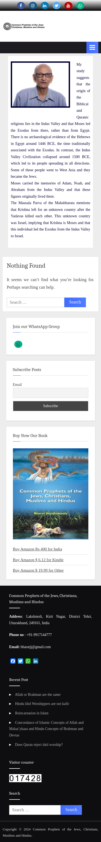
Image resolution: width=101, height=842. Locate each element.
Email (17, 385)
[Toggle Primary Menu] (92, 47)
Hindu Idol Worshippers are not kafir (42, 704)
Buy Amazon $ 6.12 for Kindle (38, 559)
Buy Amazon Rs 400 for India (37, 549)
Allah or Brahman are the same (37, 695)
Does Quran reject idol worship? (39, 745)
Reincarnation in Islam (31, 713)
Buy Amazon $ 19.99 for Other (38, 570)
